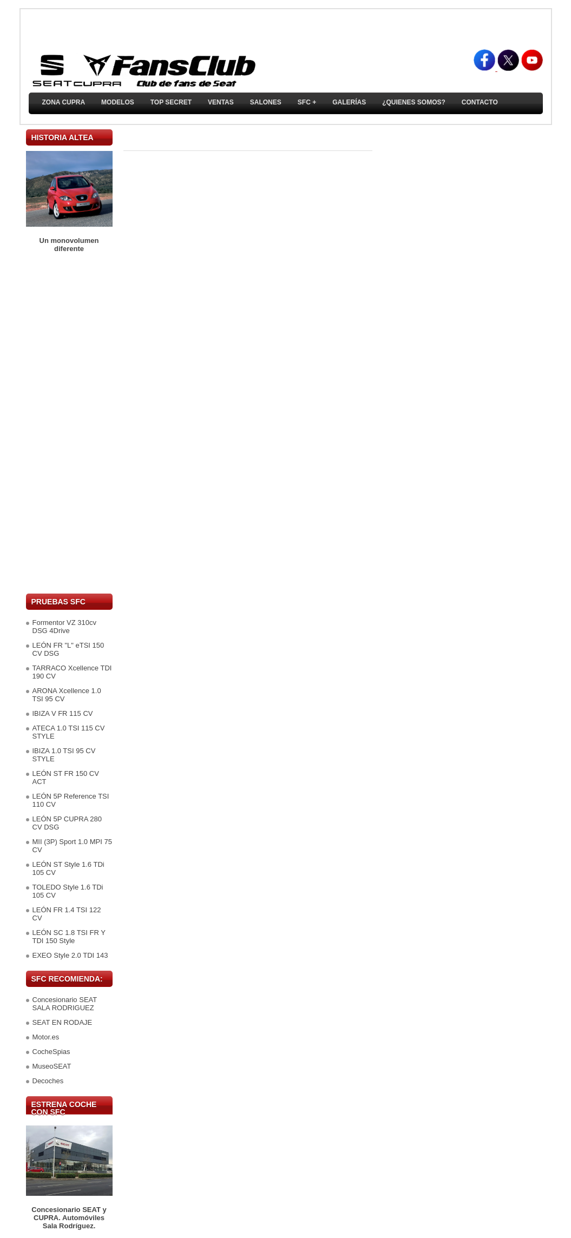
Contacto (480, 102)
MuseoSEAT (51, 1066)
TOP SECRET (171, 102)
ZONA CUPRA (64, 102)
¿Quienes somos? (413, 102)
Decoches (48, 1081)
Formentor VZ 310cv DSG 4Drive (64, 626)
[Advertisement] (69, 423)
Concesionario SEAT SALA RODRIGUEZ (64, 1004)
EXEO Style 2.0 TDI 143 (70, 955)
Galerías (349, 102)
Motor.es (46, 1037)
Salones (265, 102)
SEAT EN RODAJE (62, 1022)
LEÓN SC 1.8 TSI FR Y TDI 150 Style (69, 936)
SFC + (307, 102)
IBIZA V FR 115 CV (62, 713)
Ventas (221, 102)
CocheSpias (51, 1052)
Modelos (117, 102)
